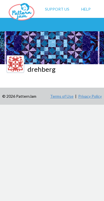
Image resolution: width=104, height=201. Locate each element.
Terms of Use (61, 96)
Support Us (57, 9)
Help (86, 9)
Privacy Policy (90, 96)
